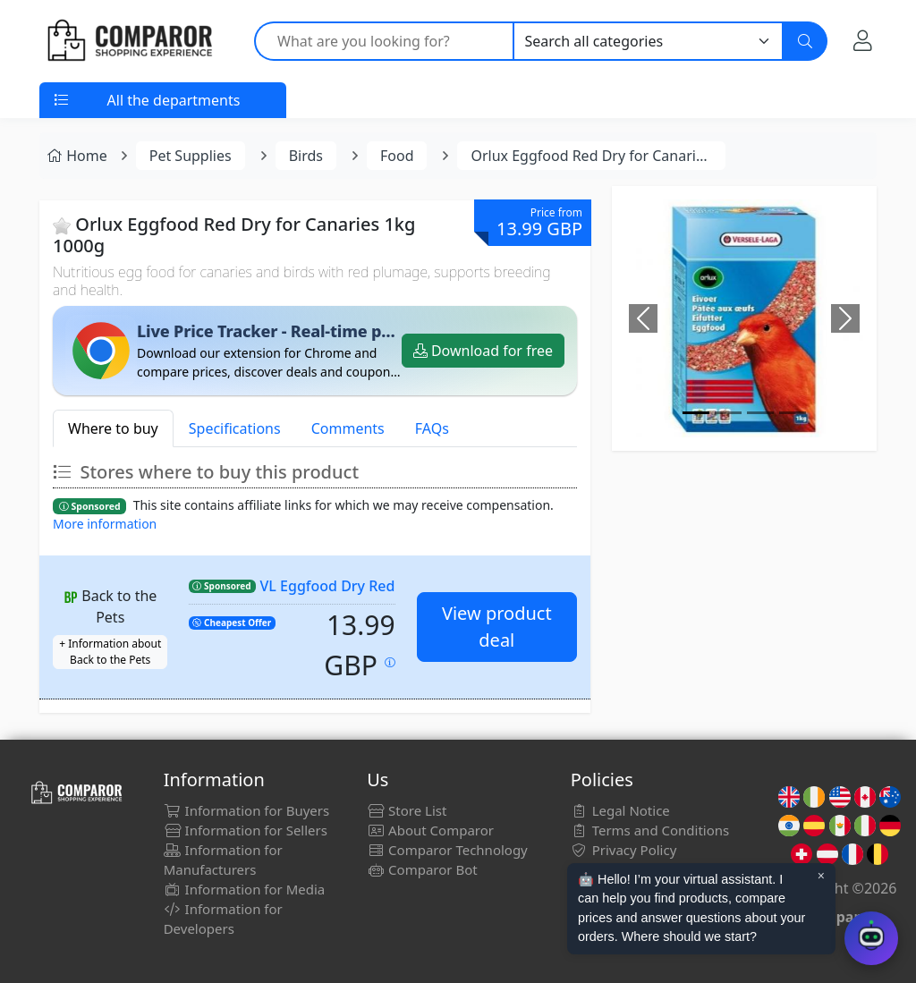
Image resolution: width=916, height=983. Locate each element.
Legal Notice (620, 810)
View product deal (497, 626)
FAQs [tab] (432, 428)
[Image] (696, 413)
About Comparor (430, 830)
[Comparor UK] (128, 41)
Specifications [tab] (235, 428)
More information (105, 523)
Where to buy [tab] (113, 428)
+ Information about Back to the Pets (110, 651)
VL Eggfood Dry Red (327, 586)
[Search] (805, 41)
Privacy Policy (624, 850)
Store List (406, 810)
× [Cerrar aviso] (821, 876)
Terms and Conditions (650, 830)
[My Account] (862, 40)
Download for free (483, 350)
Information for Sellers (245, 830)
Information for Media (245, 889)
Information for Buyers (247, 810)
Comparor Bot (422, 869)
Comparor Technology (447, 850)
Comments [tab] (348, 428)
